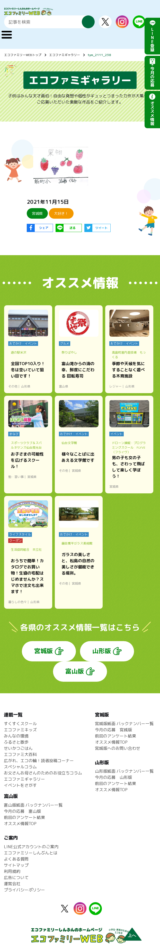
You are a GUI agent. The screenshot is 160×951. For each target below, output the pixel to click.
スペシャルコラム (20, 767)
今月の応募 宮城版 (113, 730)
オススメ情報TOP (111, 742)
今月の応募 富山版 (22, 811)
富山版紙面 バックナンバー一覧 (33, 805)
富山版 (74, 671)
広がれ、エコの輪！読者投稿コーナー (39, 760)
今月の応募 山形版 (113, 777)
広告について (16, 877)
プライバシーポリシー (24, 890)
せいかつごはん (18, 748)
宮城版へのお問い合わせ (117, 748)
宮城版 (43, 651)
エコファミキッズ (20, 730)
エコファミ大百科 (20, 754)
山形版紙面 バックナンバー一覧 (124, 771)
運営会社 (12, 884)
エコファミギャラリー (64, 55)
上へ (132, 935)
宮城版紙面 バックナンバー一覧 (124, 723)
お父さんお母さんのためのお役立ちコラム (43, 773)
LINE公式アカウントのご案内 (31, 847)
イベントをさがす (20, 785)
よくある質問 (16, 859)
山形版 (101, 651)
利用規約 (12, 871)
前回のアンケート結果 (115, 736)
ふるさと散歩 (16, 742)
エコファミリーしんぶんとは (30, 853)
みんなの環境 (16, 736)
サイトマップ (16, 865)
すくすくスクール (20, 723)
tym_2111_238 (99, 55)
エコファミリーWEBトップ (22, 55)
